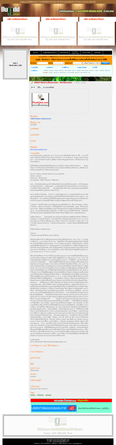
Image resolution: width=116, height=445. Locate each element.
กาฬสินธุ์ (45, 70)
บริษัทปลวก (55, 443)
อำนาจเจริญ (70, 72)
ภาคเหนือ (34, 67)
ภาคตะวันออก (82, 67)
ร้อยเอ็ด (102, 70)
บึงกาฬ (74, 70)
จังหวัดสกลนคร (66, 83)
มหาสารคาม (84, 70)
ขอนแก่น (51, 70)
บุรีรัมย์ (79, 70)
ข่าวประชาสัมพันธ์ (48, 87)
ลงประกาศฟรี (86, 52)
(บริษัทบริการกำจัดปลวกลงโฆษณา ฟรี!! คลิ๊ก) (81, 2)
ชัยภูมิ (56, 70)
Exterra (32, 395)
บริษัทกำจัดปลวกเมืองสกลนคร (46, 83)
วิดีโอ (39, 87)
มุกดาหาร (91, 70)
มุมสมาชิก (97, 52)
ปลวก (70, 443)
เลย (89, 72)
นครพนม (61, 70)
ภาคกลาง (49, 67)
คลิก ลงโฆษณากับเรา (17, 19)
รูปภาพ (33, 87)
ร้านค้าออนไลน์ (63, 52)
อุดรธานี (77, 72)
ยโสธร (97, 70)
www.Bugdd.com (77, 443)
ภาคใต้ (94, 67)
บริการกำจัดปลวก (46, 443)
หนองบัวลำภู (63, 72)
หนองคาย (56, 72)
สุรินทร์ (51, 72)
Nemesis (48, 395)
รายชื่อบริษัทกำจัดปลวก (50, 52)
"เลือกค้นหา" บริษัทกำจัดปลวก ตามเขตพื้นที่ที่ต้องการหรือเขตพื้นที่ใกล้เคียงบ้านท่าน (72, 59)
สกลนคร (45, 72)
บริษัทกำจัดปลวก (63, 443)
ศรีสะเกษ (107, 70)
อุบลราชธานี (83, 72)
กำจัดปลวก (40, 395)
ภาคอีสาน (65, 67)
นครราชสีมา (68, 70)
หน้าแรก (35, 52)
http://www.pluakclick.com (38, 149)
